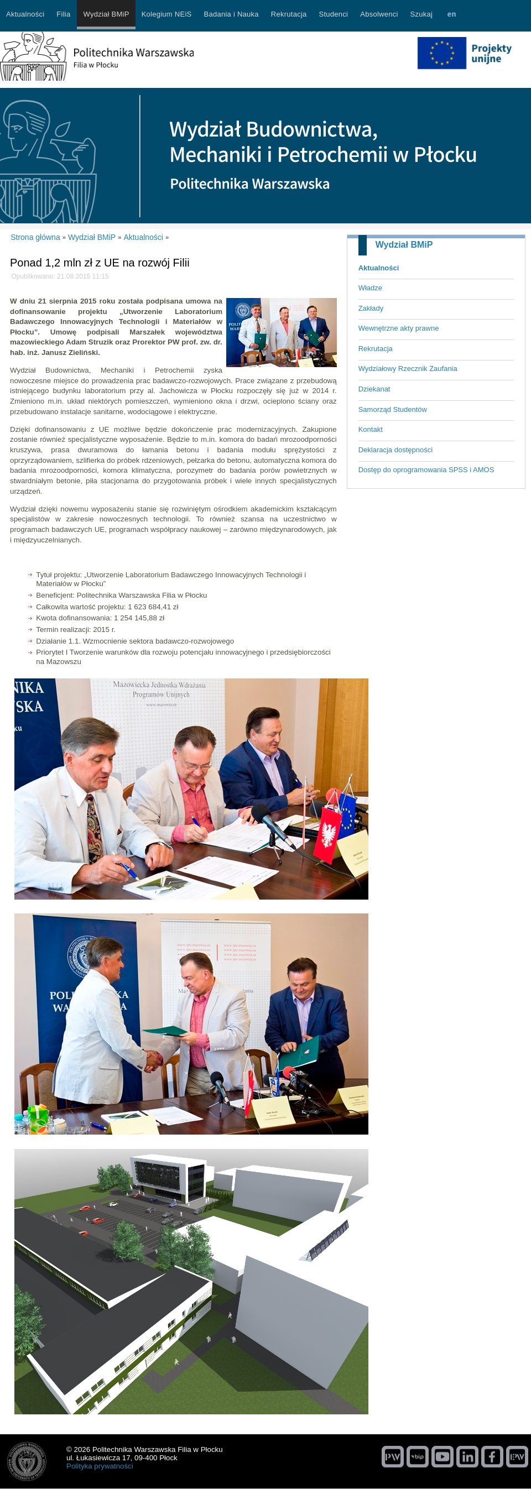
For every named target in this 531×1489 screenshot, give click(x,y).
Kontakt (370, 429)
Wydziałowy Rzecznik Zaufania (407, 368)
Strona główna (35, 237)
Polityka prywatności (99, 1466)
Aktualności (378, 268)
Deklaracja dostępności (395, 450)
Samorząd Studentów (392, 409)
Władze (370, 288)
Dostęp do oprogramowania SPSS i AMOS (426, 470)
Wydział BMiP (404, 244)
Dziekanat (374, 389)
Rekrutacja (375, 348)
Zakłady (371, 308)
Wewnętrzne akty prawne (398, 328)
